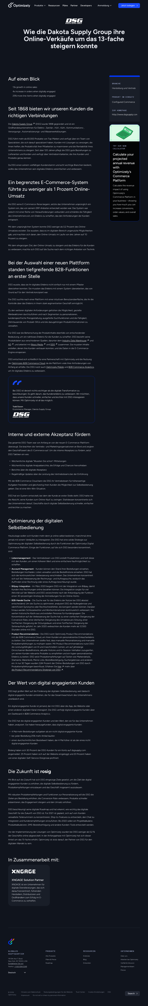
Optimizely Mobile (55, 367)
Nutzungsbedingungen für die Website (58, 992)
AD (9, 344)
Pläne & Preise (51, 959)
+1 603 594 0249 (20, 967)
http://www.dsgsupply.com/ (125, 114)
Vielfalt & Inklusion (127, 963)
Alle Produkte (51, 956)
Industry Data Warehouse (74, 340)
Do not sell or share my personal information (49, 995)
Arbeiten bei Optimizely (129, 959)
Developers (86, 5)
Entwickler (87, 963)
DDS (53, 344)
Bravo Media (37, 344)
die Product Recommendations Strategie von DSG (36, 669)
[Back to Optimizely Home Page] (19, 5)
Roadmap (49, 963)
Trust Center (80, 992)
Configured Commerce (123, 102)
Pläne (65, 5)
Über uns (124, 956)
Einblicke (86, 956)
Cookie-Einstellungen (96, 992)
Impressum (25, 995)
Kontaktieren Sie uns (15, 964)
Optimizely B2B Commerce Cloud (28, 363)
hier (59, 666)
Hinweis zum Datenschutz (30, 992)
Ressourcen (54, 5)
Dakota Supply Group (22, 124)
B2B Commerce (33, 714)
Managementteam (127, 967)
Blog (84, 959)
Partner (74, 5)
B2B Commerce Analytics (81, 367)
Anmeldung (105, 5)
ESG (109, 992)
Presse (123, 970)
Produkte (40, 5)
